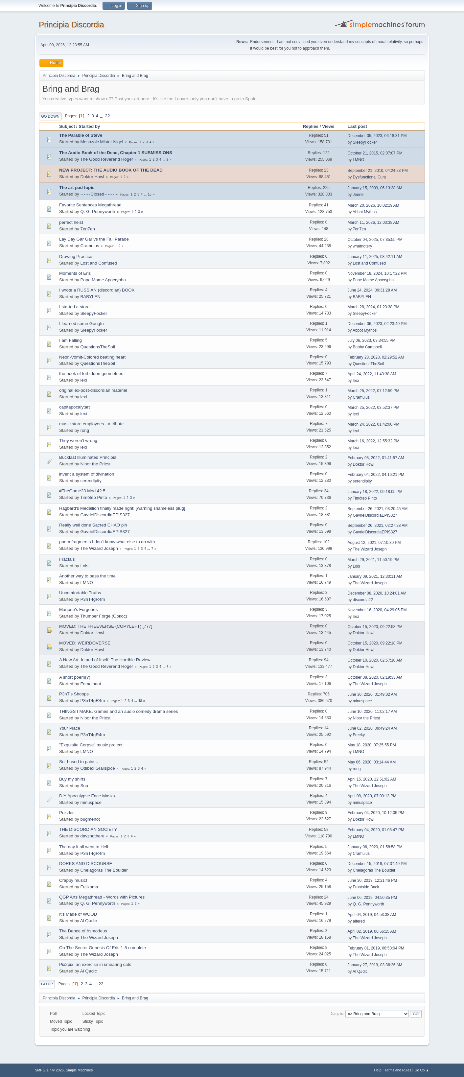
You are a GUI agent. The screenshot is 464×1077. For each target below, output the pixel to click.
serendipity (90, 480)
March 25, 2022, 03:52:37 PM (374, 407)
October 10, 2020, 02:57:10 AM (375, 660)
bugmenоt (90, 819)
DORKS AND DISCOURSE (85, 863)
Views (328, 126)
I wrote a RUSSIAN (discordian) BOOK (97, 290)
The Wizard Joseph (99, 548)
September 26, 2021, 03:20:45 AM (378, 508)
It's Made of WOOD (78, 914)
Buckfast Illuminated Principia (87, 457)
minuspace (362, 701)
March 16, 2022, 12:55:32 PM (374, 441)
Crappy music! (73, 880)
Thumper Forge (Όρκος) (103, 616)
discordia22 (363, 599)
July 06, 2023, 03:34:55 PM (372, 340)
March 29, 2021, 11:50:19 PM (374, 559)
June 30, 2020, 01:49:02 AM (372, 694)
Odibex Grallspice (97, 768)
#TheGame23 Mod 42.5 (82, 490)
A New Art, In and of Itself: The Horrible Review (105, 659)
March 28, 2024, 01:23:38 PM (374, 307)
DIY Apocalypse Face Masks (87, 795)
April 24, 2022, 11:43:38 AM (372, 374)
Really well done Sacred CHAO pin (93, 525)
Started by (89, 126)
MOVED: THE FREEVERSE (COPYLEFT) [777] (105, 626)
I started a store (74, 306)
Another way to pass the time (87, 576)
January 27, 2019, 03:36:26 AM (375, 965)
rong (84, 430)
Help (378, 1070)
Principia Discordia (71, 24)
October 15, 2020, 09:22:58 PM (375, 626)
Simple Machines (79, 1070)
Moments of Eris (75, 273)
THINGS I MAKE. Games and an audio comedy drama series (118, 711)
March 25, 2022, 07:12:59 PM (374, 390)
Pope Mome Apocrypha (103, 279)
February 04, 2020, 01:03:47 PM (376, 830)
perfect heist (71, 222)
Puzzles (67, 812)
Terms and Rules (398, 1070)
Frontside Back (366, 887)
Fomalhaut (90, 683)
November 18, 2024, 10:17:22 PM (377, 273)
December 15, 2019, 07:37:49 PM (377, 863)
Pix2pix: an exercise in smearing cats (95, 964)
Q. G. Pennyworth (97, 211)
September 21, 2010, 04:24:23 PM (378, 170)
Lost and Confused (98, 263)
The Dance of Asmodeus (83, 930)
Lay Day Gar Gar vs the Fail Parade (94, 239)
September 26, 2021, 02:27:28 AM (378, 525)
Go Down (50, 116)
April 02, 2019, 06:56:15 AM (372, 931)
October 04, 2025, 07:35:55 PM (375, 239)
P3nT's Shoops (74, 693)
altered (359, 921)
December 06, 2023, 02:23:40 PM (377, 323)
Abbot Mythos (365, 212)
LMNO (358, 159)
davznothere (92, 835)
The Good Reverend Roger (106, 159)
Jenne (358, 194)
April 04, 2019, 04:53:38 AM (372, 914)
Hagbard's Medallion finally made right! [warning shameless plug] (122, 508)
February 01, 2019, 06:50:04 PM (376, 948)
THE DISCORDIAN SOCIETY (88, 829)
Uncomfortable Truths (80, 592)
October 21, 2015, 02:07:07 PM (375, 153)
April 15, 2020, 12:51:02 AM (372, 779)
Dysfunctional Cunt (369, 177)
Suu (84, 785)
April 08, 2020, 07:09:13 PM (372, 796)
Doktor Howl (92, 176)
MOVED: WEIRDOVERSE (84, 643)
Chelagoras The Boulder (104, 870)
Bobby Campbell (367, 347)
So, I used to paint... (78, 761)
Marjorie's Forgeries (78, 609)
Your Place (69, 728)
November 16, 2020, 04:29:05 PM (377, 610)
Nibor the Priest (95, 463)
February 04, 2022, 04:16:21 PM (376, 474)
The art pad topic (76, 187)
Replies (310, 126)
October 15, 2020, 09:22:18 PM (375, 643)
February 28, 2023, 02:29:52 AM (376, 357)
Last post (360, 126)
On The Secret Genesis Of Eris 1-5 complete (102, 947)
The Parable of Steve (80, 135)
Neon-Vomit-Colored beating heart (92, 357)
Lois (84, 565)
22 (107, 115)
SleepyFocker (365, 142)
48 (140, 701)
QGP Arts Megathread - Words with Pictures (102, 897)
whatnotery (362, 246)
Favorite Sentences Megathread (90, 204)
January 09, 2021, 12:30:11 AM (375, 576)
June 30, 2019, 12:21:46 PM (372, 880)
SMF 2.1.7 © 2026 (49, 1070)
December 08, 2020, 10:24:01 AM (377, 593)
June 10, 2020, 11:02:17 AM (372, 711)
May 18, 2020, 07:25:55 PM (372, 745)
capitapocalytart (74, 407)
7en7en (87, 228)
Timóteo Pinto (93, 497)
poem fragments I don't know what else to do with (107, 541)
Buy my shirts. (73, 779)
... (102, 115)
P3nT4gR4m (92, 599)
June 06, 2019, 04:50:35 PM (372, 897)
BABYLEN (90, 296)
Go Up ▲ (421, 1070)
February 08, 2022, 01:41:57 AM (376, 458)
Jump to (337, 1014)
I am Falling (70, 340)
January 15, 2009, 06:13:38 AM (375, 188)
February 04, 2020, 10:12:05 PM (376, 812)
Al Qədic (88, 920)
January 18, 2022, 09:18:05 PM (375, 491)
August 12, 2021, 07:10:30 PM (374, 542)
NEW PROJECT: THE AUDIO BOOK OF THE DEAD (111, 170)
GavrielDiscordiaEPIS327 (104, 514)
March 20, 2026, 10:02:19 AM (373, 205)
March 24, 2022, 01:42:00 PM (374, 424)
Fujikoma (89, 886)
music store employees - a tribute (91, 423)
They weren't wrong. (79, 440)
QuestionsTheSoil (97, 346)
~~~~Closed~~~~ (97, 194)
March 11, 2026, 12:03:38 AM (373, 222)
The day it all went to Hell (83, 846)
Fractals (67, 559)
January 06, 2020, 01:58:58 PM (375, 847)
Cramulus (89, 245)
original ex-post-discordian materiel (93, 390)
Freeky (359, 735)
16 (149, 194)
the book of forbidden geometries (91, 373)
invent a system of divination (86, 474)
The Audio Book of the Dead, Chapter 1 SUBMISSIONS (115, 152)
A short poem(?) (74, 677)
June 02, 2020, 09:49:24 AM (372, 728)
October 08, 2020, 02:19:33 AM (375, 677)
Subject (67, 126)
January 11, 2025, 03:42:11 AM (375, 256)
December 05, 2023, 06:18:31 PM (377, 135)
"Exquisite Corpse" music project (90, 744)
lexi (83, 380)
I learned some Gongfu (81, 323)
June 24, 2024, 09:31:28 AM (372, 290)
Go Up (47, 984)
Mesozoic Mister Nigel (101, 141)
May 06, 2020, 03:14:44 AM (372, 762)
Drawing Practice (75, 256)
